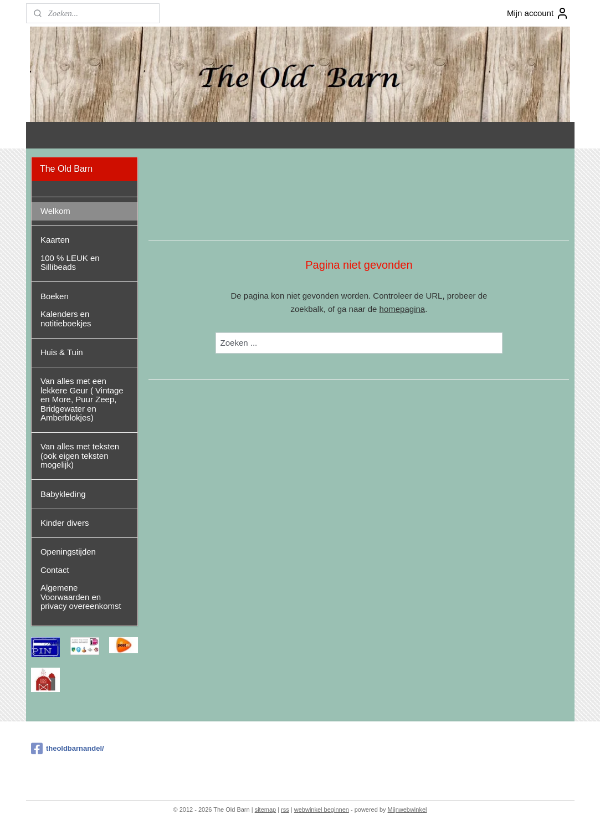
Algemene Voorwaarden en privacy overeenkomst (80, 597)
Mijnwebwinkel (407, 809)
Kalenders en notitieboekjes (65, 318)
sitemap (265, 809)
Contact (54, 570)
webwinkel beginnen (321, 809)
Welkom (55, 211)
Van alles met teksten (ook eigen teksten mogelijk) (79, 455)
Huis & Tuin (61, 352)
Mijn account (538, 13)
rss (285, 809)
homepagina (402, 309)
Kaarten (55, 239)
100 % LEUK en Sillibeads (70, 262)
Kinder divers (64, 522)
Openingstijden (68, 551)
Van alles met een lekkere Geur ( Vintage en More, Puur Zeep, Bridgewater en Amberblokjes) (82, 399)
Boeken (54, 296)
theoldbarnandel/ (67, 748)
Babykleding (63, 494)
